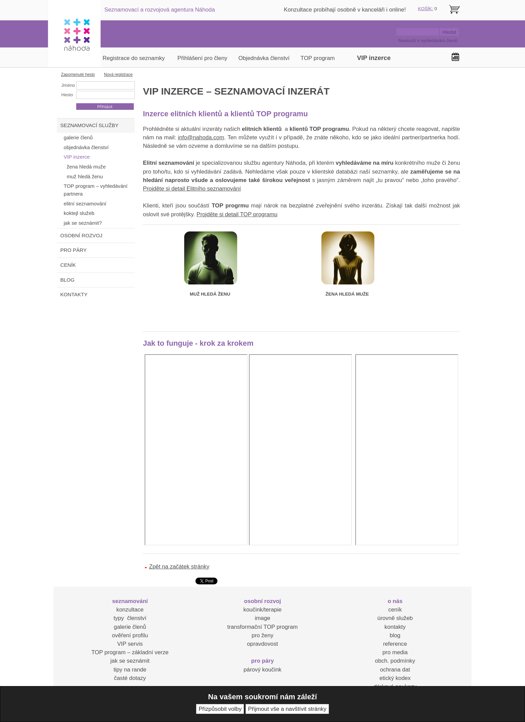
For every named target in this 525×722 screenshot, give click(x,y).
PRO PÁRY (73, 250)
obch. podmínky (395, 661)
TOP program (317, 58)
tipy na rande (129, 669)
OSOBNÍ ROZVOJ (81, 235)
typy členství (129, 618)
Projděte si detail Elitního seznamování (192, 188)
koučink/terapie (263, 609)
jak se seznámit (130, 661)
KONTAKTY (73, 294)
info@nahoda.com (201, 137)
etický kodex (395, 678)
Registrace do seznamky (134, 58)
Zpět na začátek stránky (179, 566)
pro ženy (262, 635)
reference (395, 644)
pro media (395, 652)
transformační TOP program (262, 627)
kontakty (395, 627)
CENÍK (68, 265)
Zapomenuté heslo (78, 74)
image (262, 618)
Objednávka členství (264, 58)
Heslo (67, 94)
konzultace (130, 609)
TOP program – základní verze (130, 652)
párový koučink (262, 669)
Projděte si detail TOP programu (236, 214)
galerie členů (130, 627)
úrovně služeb (395, 618)
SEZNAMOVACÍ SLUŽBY (89, 125)
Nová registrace (118, 74)
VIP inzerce (374, 57)
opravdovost (262, 644)
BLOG (67, 280)
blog (395, 635)
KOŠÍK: (425, 8)
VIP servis (130, 644)
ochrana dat (395, 669)
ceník (395, 609)
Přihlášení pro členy (202, 58)
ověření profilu (130, 635)
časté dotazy (130, 678)
